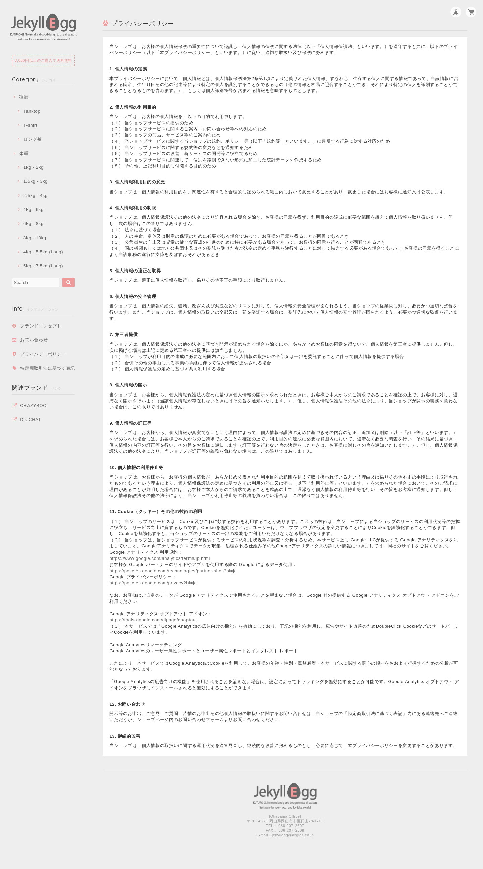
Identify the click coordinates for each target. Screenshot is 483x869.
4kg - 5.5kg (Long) (43, 251)
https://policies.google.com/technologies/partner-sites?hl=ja (173, 570)
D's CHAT (30, 419)
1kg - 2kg (33, 167)
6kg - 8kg (33, 223)
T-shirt (30, 125)
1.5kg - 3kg (35, 181)
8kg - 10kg (34, 237)
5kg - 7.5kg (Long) (43, 265)
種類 (23, 96)
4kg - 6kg (33, 209)
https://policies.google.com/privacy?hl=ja (153, 582)
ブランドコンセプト (40, 325)
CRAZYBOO (33, 405)
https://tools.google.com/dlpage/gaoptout (153, 619)
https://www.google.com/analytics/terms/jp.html (159, 558)
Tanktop (32, 111)
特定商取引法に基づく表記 (47, 368)
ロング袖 (32, 139)
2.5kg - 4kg (35, 195)
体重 (23, 153)
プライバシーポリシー (43, 354)
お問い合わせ (34, 339)
